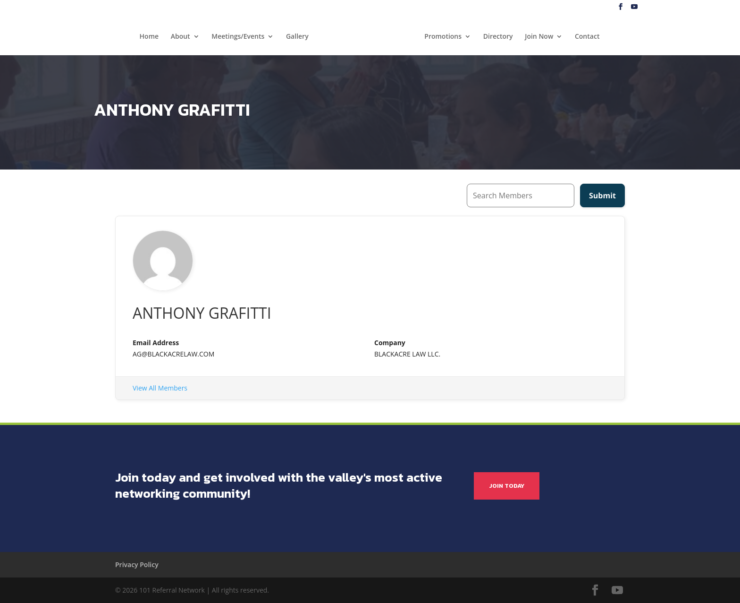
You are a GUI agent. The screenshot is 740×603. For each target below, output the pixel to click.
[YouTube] (634, 6)
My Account (710, 7)
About (180, 37)
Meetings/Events (237, 37)
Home (149, 37)
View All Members (160, 387)
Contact (587, 37)
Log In (677, 7)
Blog (654, 7)
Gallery (297, 37)
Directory (498, 37)
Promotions (443, 37)
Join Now (539, 37)
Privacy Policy (137, 564)
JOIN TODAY (506, 485)
